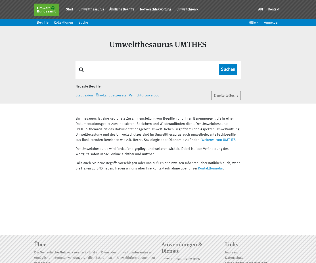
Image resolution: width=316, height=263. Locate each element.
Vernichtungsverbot (144, 95)
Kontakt (273, 9)
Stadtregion (84, 95)
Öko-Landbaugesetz (111, 95)
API (260, 9)
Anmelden (271, 22)
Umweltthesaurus (91, 9)
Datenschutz (234, 258)
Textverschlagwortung (155, 9)
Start (69, 9)
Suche (83, 22)
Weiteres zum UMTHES (218, 140)
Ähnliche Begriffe (121, 9)
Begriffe (42, 22)
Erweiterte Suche (226, 96)
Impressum (233, 252)
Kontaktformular (210, 168)
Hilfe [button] (252, 22)
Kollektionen (63, 22)
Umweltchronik (187, 9)
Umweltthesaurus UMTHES (180, 259)
